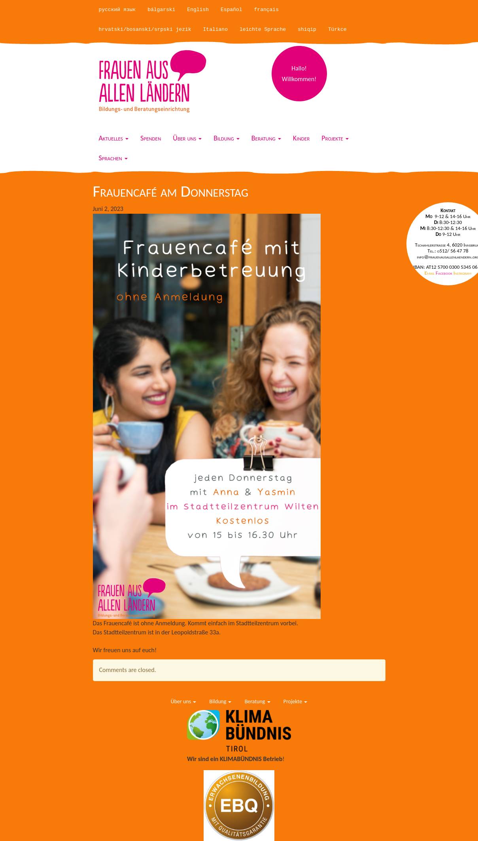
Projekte (335, 138)
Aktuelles (113, 138)
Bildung (226, 138)
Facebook (444, 273)
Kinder (301, 138)
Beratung (266, 138)
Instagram (462, 273)
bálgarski (161, 10)
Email (430, 273)
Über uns (187, 138)
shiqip (307, 29)
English (198, 10)
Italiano (215, 29)
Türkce (337, 29)
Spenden (150, 138)
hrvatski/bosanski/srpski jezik (145, 29)
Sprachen (113, 158)
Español (231, 10)
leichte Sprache (263, 29)
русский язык (117, 10)
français (266, 10)
